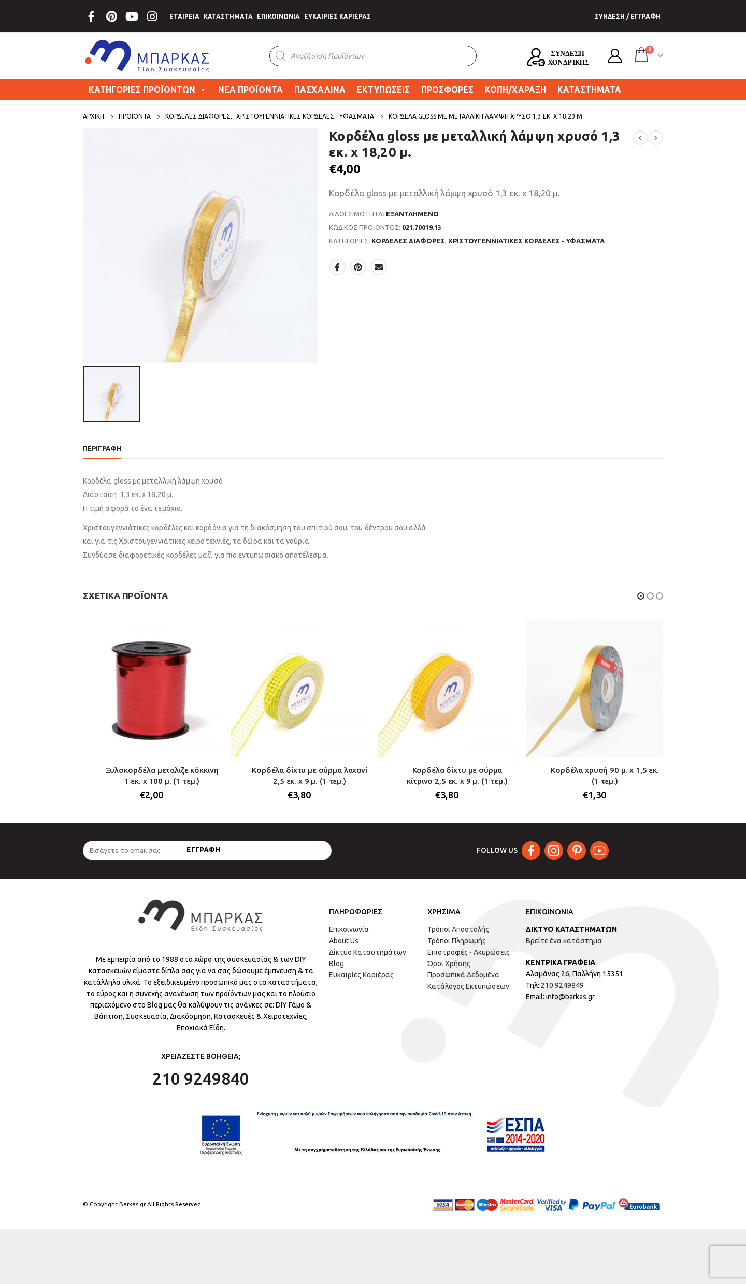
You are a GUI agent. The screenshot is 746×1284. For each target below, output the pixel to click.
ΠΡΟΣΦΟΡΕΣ (447, 89)
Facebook (337, 267)
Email (378, 267)
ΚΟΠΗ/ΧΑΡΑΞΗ (515, 89)
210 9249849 (562, 986)
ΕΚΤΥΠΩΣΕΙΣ (383, 89)
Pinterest (358, 267)
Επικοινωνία (349, 930)
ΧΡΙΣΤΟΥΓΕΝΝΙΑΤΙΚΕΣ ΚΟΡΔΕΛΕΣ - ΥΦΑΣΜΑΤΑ (526, 240)
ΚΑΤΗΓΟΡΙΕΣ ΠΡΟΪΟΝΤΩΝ (148, 89)
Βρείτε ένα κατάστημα (564, 941)
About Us (343, 941)
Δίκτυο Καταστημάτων (367, 953)
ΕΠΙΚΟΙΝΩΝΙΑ (278, 16)
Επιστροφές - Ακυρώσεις (468, 953)
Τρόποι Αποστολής (458, 930)
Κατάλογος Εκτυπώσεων (468, 987)
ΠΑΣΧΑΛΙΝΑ (320, 89)
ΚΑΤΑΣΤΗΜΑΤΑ (228, 16)
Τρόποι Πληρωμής (456, 941)
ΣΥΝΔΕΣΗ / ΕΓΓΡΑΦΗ (628, 16)
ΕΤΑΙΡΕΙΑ (184, 16)
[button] (640, 596)
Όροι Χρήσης (448, 964)
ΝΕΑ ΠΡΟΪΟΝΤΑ (250, 89)
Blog (336, 964)
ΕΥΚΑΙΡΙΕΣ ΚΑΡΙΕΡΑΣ (337, 16)
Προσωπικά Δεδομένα (463, 975)
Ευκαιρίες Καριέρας (361, 975)
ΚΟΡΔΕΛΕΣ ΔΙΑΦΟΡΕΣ (408, 240)
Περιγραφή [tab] (102, 448)
